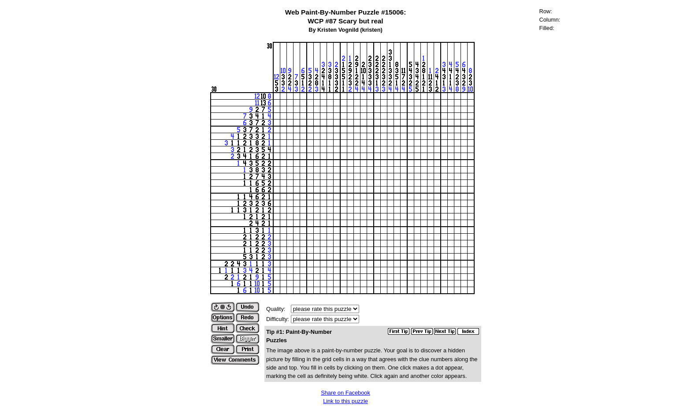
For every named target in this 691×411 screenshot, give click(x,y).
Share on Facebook (345, 392)
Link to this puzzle (345, 401)
